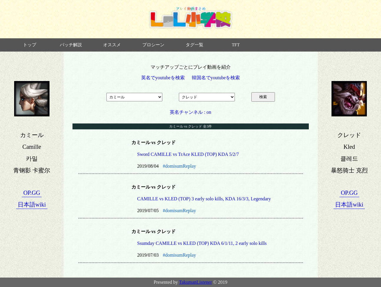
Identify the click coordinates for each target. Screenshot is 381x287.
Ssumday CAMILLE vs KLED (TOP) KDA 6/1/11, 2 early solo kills (202, 243)
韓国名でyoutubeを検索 (216, 77)
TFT (236, 44)
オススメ (112, 44)
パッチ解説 (71, 44)
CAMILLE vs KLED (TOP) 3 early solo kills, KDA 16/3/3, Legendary (204, 198)
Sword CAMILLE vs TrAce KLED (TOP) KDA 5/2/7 (188, 154)
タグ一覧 (194, 44)
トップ (29, 44)
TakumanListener (195, 282)
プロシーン (153, 44)
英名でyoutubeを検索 (163, 77)
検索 (263, 97)
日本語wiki (32, 204)
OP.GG (31, 192)
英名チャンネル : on (190, 112)
